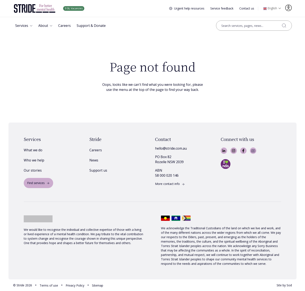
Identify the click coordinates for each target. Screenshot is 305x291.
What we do (33, 150)
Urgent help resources (189, 8)
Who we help (34, 160)
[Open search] (254, 25)
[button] (24, 25)
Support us (98, 170)
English (270, 8)
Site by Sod (284, 285)
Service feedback (221, 8)
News (93, 160)
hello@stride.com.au (171, 148)
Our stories (33, 170)
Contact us (246, 8)
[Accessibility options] (288, 7)
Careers (95, 150)
